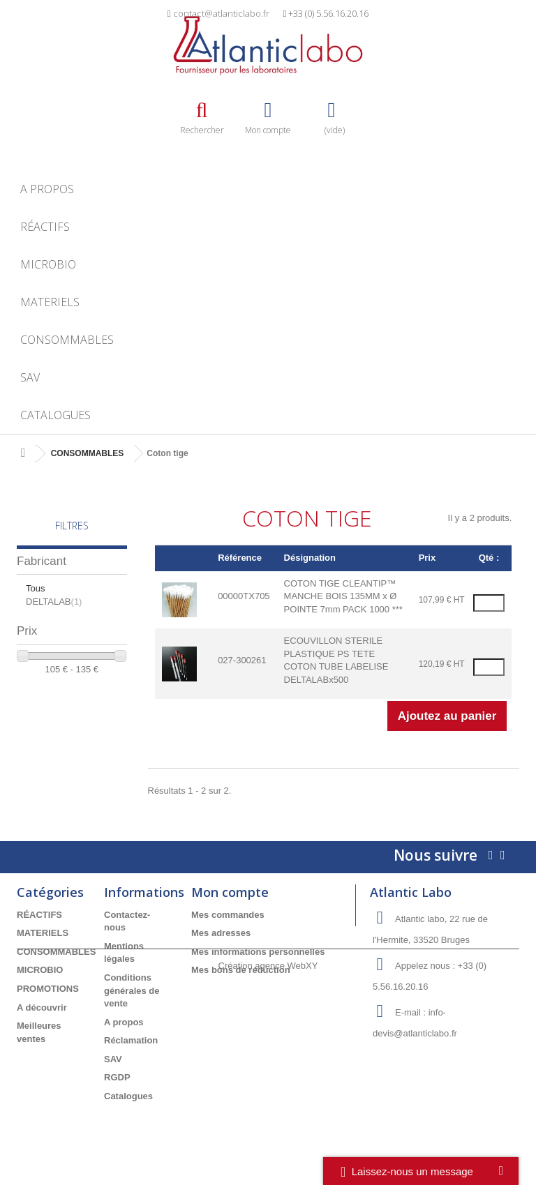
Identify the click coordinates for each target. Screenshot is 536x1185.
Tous (35, 588)
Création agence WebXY (268, 1146)
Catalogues (55, 415)
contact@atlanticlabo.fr (221, 13)
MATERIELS (50, 302)
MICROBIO (48, 264)
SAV (30, 377)
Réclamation (131, 1040)
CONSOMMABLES (67, 339)
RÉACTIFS (45, 226)
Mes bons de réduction (240, 970)
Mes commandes (228, 914)
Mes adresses (221, 933)
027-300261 (242, 660)
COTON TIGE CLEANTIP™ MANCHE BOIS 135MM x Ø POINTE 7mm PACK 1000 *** (343, 596)
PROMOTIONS (48, 988)
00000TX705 (243, 596)
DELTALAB (54, 601)
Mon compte (230, 892)
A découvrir (42, 1007)
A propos (47, 189)
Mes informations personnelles (258, 951)
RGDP (117, 1077)
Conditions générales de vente (132, 990)
